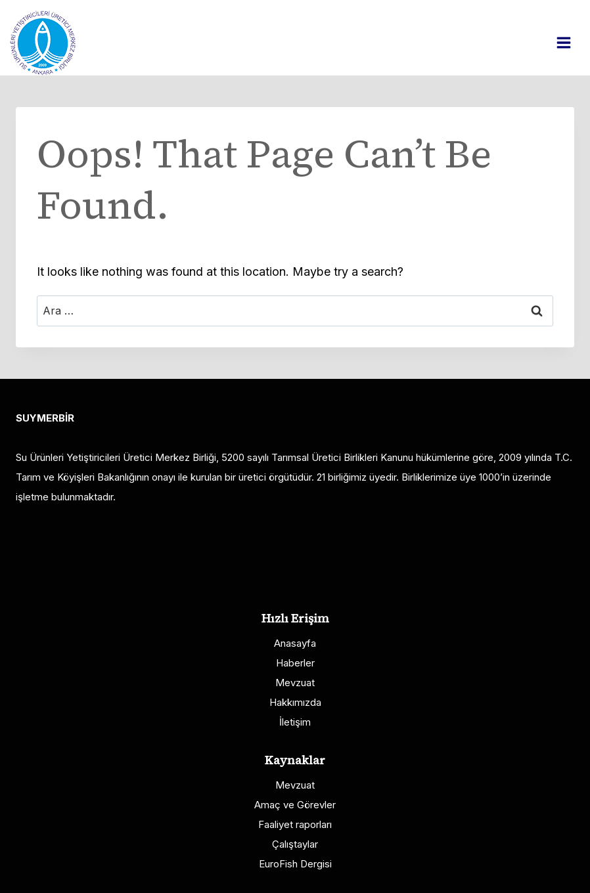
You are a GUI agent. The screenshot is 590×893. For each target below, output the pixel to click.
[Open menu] (570, 42)
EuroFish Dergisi (295, 864)
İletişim (295, 722)
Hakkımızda (295, 702)
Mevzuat (295, 682)
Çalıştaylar (295, 844)
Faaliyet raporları (295, 824)
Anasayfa (295, 643)
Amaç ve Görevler (295, 804)
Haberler (295, 663)
